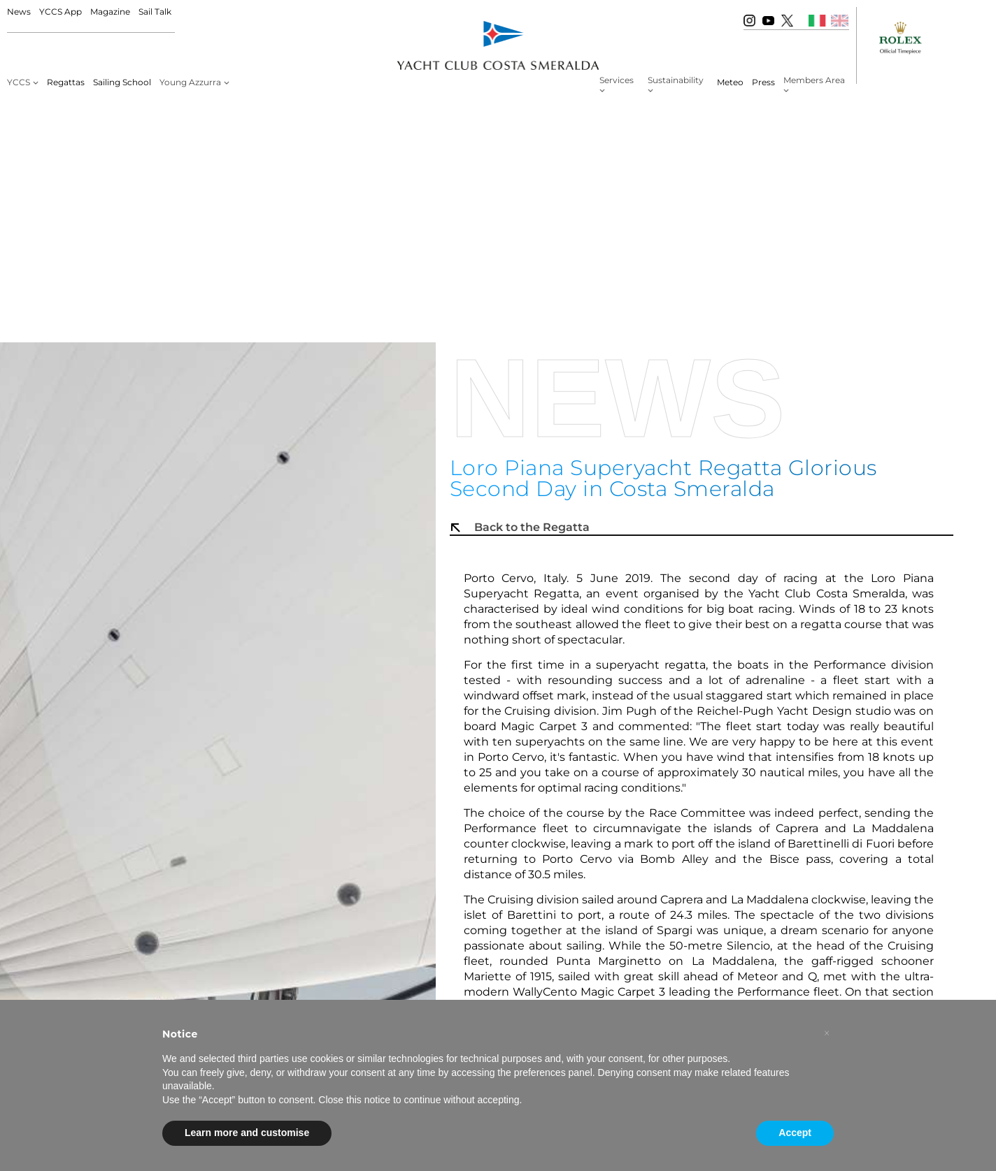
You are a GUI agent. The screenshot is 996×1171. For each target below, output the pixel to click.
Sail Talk (154, 11)
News (19, 11)
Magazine (110, 11)
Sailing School (122, 82)
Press (763, 82)
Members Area (814, 80)
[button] (827, 1033)
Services (616, 80)
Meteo (730, 82)
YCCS (18, 82)
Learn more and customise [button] (247, 1132)
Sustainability (676, 80)
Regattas (66, 82)
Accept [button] (794, 1132)
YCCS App (60, 11)
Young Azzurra (190, 82)
